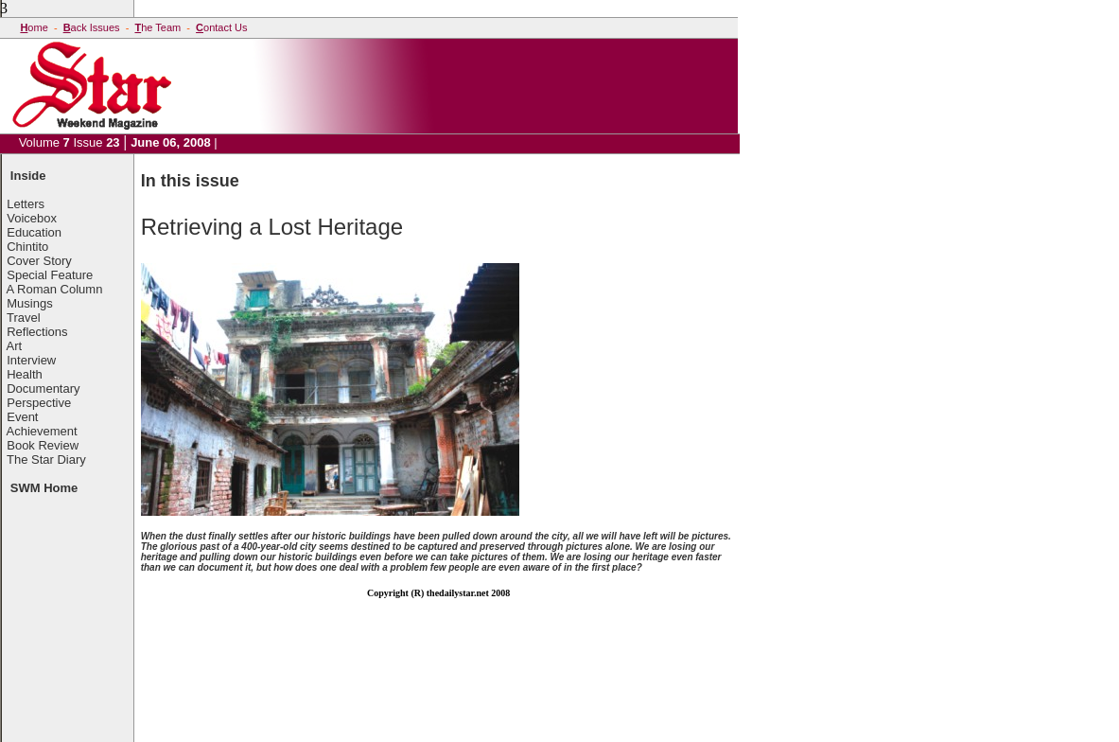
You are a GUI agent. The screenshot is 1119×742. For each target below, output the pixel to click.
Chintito (27, 246)
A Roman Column (55, 289)
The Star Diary (46, 459)
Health (25, 374)
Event (22, 417)
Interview (31, 360)
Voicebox (32, 218)
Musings (29, 303)
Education (34, 232)
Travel (24, 317)
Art (15, 346)
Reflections (37, 332)
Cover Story (39, 261)
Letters (25, 204)
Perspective (39, 403)
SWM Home (44, 488)
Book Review (43, 445)
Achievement (42, 431)
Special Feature (50, 275)
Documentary (43, 388)
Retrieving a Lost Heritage (272, 226)
